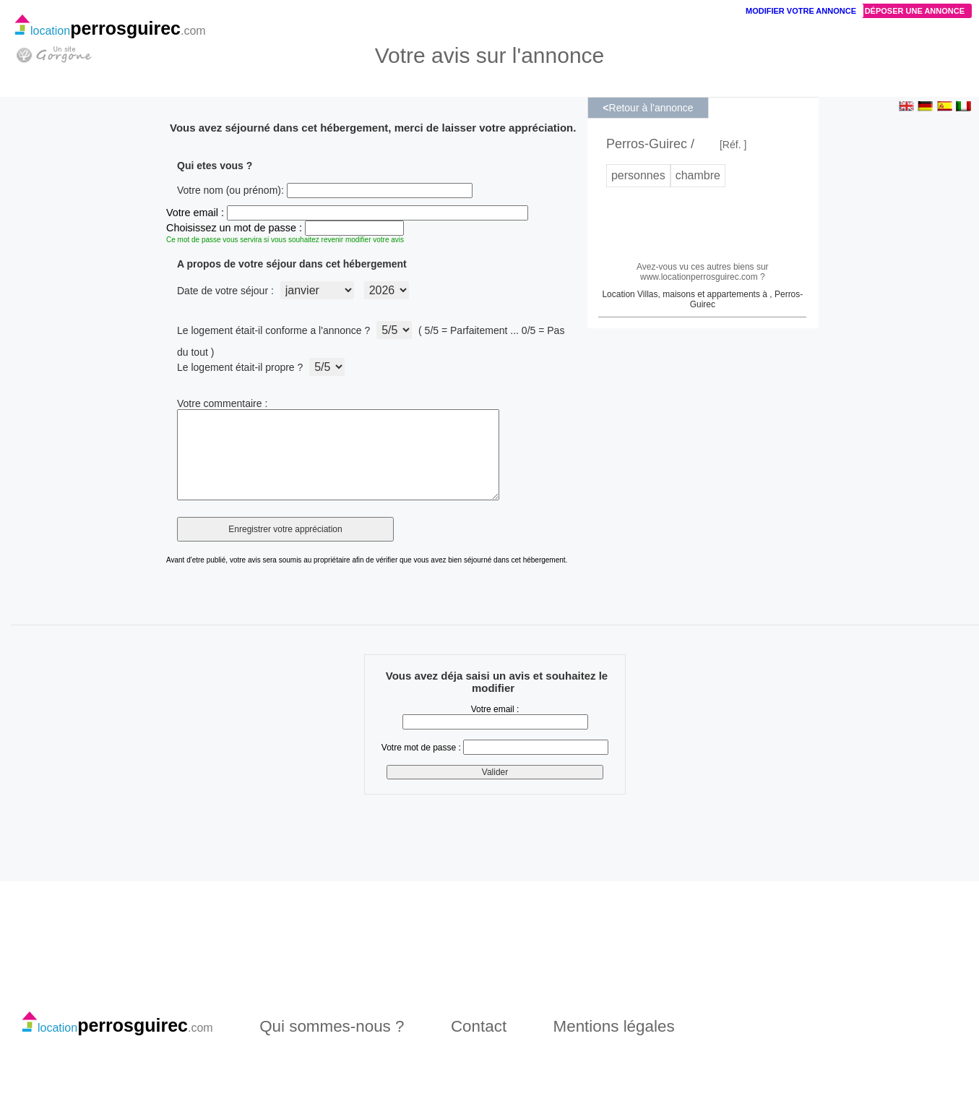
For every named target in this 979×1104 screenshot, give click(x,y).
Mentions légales (614, 1044)
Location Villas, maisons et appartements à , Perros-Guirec (702, 299)
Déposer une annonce (915, 11)
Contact (478, 1044)
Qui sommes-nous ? (331, 1044)
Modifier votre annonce (801, 11)
